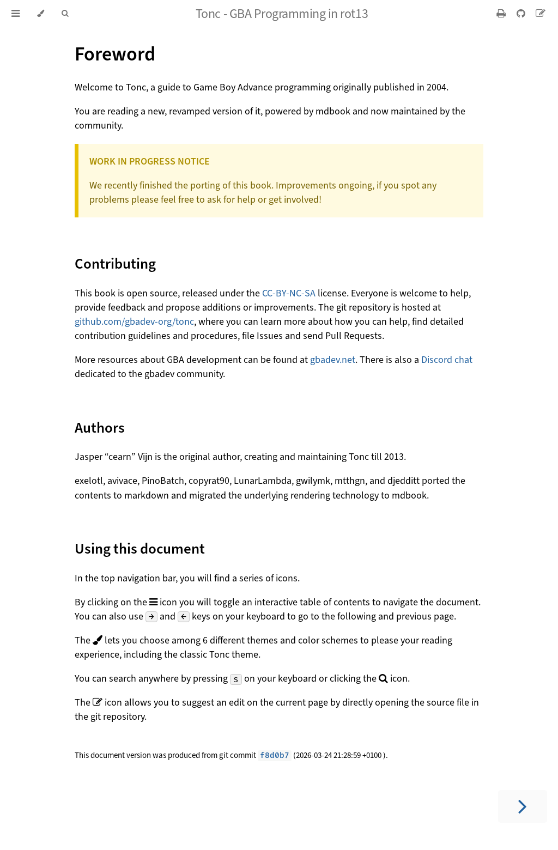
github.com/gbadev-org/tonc (134, 321)
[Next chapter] (522, 806)
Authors (100, 428)
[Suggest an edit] (540, 13)
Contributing (115, 264)
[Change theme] (40, 13)
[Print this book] (502, 13)
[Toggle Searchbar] (65, 13)
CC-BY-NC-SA (289, 293)
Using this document (140, 548)
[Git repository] (521, 13)
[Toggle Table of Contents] (15, 13)
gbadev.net (332, 359)
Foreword (115, 54)
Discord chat (446, 359)
